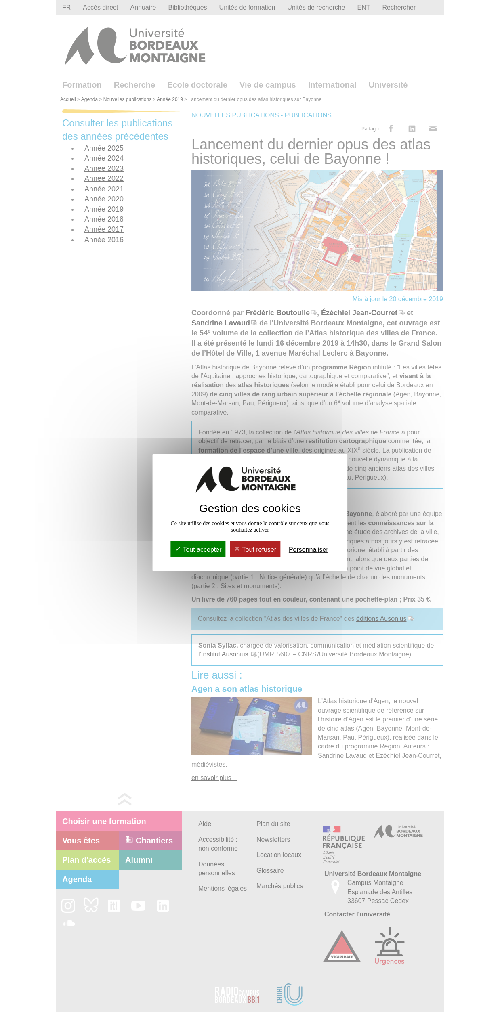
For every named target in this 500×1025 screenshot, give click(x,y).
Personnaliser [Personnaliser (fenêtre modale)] (308, 549)
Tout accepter (197, 549)
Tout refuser (255, 549)
